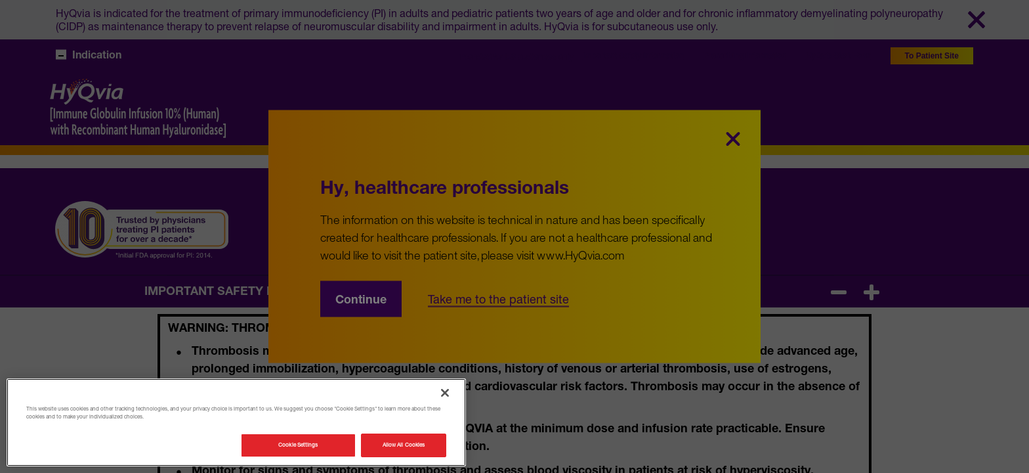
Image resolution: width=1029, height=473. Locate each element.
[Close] (444, 392)
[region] (236, 422)
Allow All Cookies (404, 444)
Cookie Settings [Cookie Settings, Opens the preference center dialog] (298, 444)
